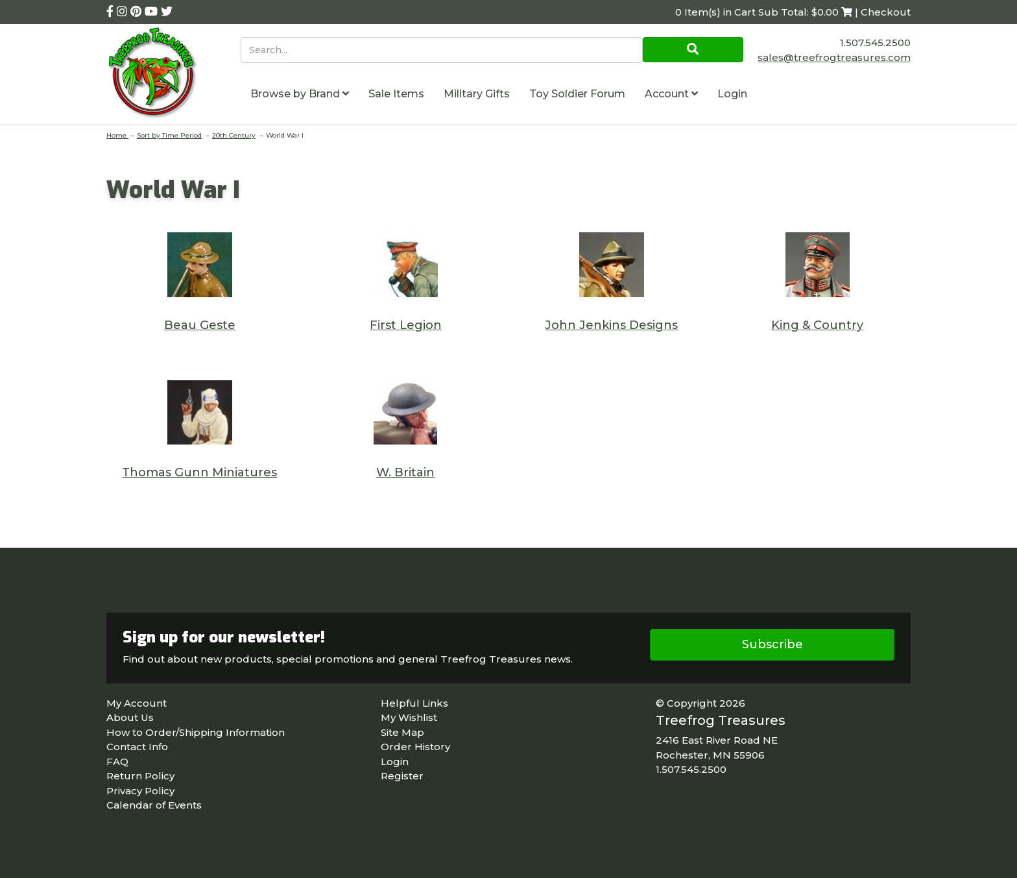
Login (732, 94)
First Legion (406, 325)
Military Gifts (477, 94)
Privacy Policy (140, 791)
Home (117, 135)
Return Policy (140, 776)
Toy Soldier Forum (577, 94)
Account (671, 94)
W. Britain (405, 472)
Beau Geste (199, 325)
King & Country (817, 325)
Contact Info (137, 746)
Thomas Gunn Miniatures (199, 472)
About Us (130, 717)
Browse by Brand (299, 94)
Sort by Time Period (169, 135)
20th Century (234, 135)
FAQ (117, 761)
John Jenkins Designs (611, 325)
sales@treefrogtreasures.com (834, 57)
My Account (136, 703)
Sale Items (396, 94)
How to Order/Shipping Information (195, 732)
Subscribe (772, 644)
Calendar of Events (154, 805)
